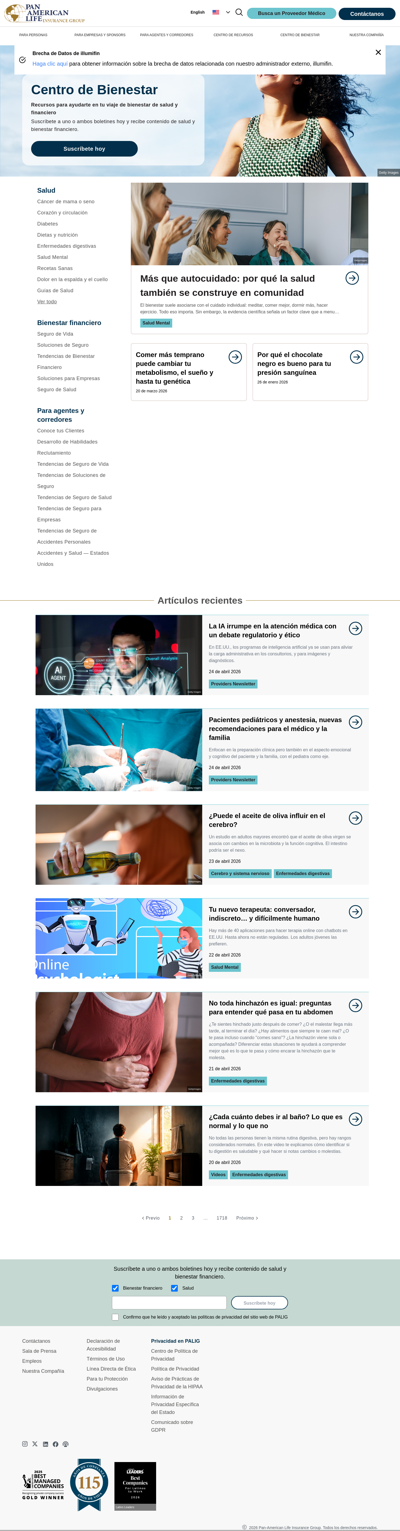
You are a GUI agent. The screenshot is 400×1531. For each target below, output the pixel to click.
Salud (188, 1288)
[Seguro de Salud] (76, 389)
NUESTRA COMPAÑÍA (366, 35)
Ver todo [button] (47, 301)
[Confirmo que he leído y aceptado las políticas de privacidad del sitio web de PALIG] (115, 1317)
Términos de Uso (106, 1359)
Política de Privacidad (175, 1369)
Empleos (32, 1361)
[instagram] (25, 1444)
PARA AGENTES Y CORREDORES (166, 35)
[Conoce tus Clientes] (76, 430)
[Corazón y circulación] (76, 212)
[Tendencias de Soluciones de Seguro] (76, 481)
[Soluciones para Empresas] (76, 378)
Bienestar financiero (142, 1288)
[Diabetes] (76, 223)
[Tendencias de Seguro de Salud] (76, 497)
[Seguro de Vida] (76, 334)
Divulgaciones (102, 1389)
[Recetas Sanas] (76, 268)
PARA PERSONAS (33, 35)
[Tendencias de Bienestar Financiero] (76, 362)
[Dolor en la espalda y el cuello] (76, 279)
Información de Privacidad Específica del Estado (175, 1404)
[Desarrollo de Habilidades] (76, 441)
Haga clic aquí (50, 64)
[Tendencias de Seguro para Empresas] (76, 514)
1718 (222, 1218)
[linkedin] (45, 1444)
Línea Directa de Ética (111, 1369)
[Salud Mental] (76, 257)
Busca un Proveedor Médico (291, 13)
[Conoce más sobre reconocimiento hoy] (137, 1486)
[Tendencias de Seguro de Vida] (76, 464)
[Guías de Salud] (76, 290)
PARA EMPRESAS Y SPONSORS (99, 35)
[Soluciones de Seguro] (76, 345)
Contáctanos (367, 14)
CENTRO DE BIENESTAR (299, 35)
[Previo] (150, 1218)
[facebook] (55, 1444)
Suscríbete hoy (260, 1303)
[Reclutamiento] (76, 453)
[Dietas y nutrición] (76, 235)
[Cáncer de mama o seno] (76, 201)
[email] (169, 1302)
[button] (221, 12)
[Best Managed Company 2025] (45, 1486)
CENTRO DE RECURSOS (233, 35)
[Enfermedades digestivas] (76, 246)
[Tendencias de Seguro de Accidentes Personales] (76, 536)
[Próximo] (248, 1218)
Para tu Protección (107, 1379)
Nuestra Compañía (43, 1371)
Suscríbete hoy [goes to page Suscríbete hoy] (84, 149)
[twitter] (35, 1444)
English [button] (198, 12)
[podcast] (65, 1444)
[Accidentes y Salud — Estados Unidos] (76, 559)
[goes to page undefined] (349, 278)
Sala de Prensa (39, 1351)
